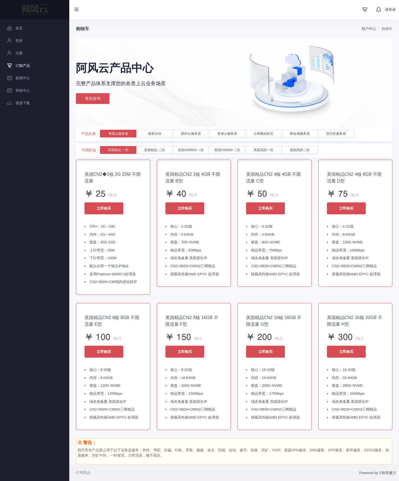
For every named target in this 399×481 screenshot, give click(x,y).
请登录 (390, 9)
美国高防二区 (300, 150)
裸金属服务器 (300, 134)
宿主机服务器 (336, 134)
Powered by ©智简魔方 (377, 473)
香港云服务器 (227, 134)
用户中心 (369, 29)
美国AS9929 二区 (227, 150)
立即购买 (104, 208)
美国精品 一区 (118, 150)
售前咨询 (93, 98)
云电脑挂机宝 (263, 134)
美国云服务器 (118, 134)
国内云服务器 (191, 134)
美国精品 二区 (154, 150)
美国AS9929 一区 (191, 150)
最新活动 (154, 134)
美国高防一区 (263, 150)
